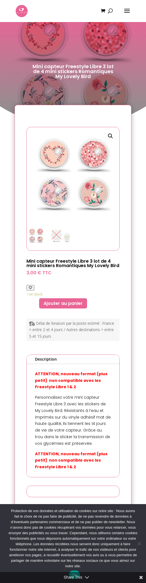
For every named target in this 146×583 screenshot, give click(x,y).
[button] (110, 136)
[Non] (139, 543)
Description (46, 359)
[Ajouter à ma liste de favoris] (30, 287)
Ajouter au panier (63, 303)
